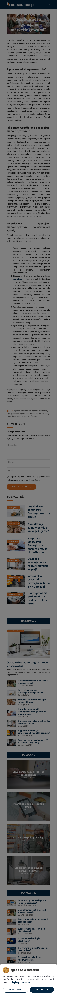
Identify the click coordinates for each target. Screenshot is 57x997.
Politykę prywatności (20, 982)
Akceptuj (42, 989)
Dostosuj (15, 989)
